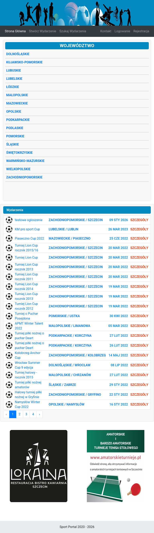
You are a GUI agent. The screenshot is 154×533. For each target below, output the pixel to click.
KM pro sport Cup (27, 229)
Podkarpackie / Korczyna (70, 336)
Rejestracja (141, 31)
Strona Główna (15, 31)
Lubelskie (14, 79)
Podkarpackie (18, 120)
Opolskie (13, 111)
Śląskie (12, 144)
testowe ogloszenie (29, 220)
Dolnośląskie (17, 54)
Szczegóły (139, 220)
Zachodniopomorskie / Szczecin (76, 220)
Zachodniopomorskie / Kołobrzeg (77, 355)
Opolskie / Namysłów (66, 404)
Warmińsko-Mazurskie (25, 161)
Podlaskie (14, 128)
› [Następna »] (39, 414)
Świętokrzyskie (19, 153)
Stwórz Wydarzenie (42, 31)
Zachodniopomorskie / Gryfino (75, 394)
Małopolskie (17, 95)
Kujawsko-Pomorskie (24, 62)
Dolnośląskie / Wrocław (69, 365)
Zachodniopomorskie (24, 177)
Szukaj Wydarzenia (72, 31)
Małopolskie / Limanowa (69, 326)
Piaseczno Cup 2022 (29, 238)
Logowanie (122, 31)
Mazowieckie (17, 103)
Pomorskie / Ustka (64, 316)
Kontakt (105, 31)
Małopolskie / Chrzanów (70, 375)
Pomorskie (15, 136)
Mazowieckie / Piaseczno (69, 238)
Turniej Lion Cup (26, 257)
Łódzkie (12, 87)
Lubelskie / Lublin (63, 229)
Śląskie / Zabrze (62, 385)
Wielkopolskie (18, 169)
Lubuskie (13, 70)
